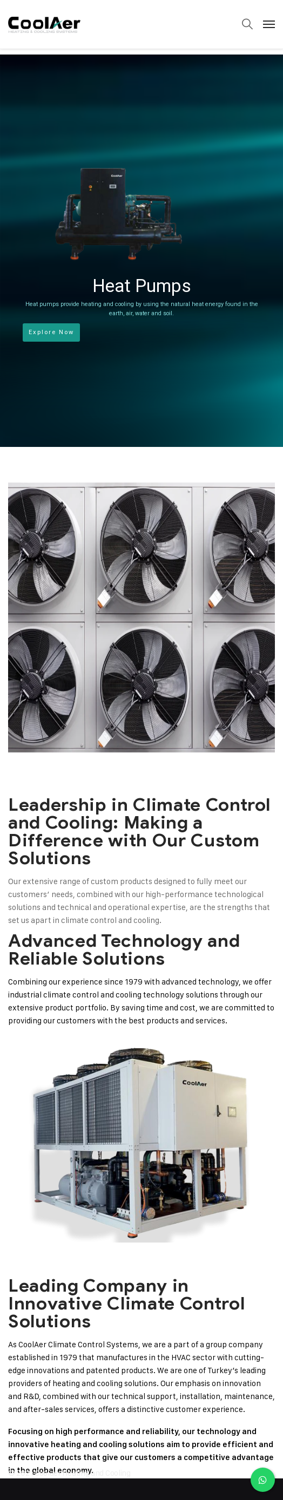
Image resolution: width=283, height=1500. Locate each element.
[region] (141, 251)
